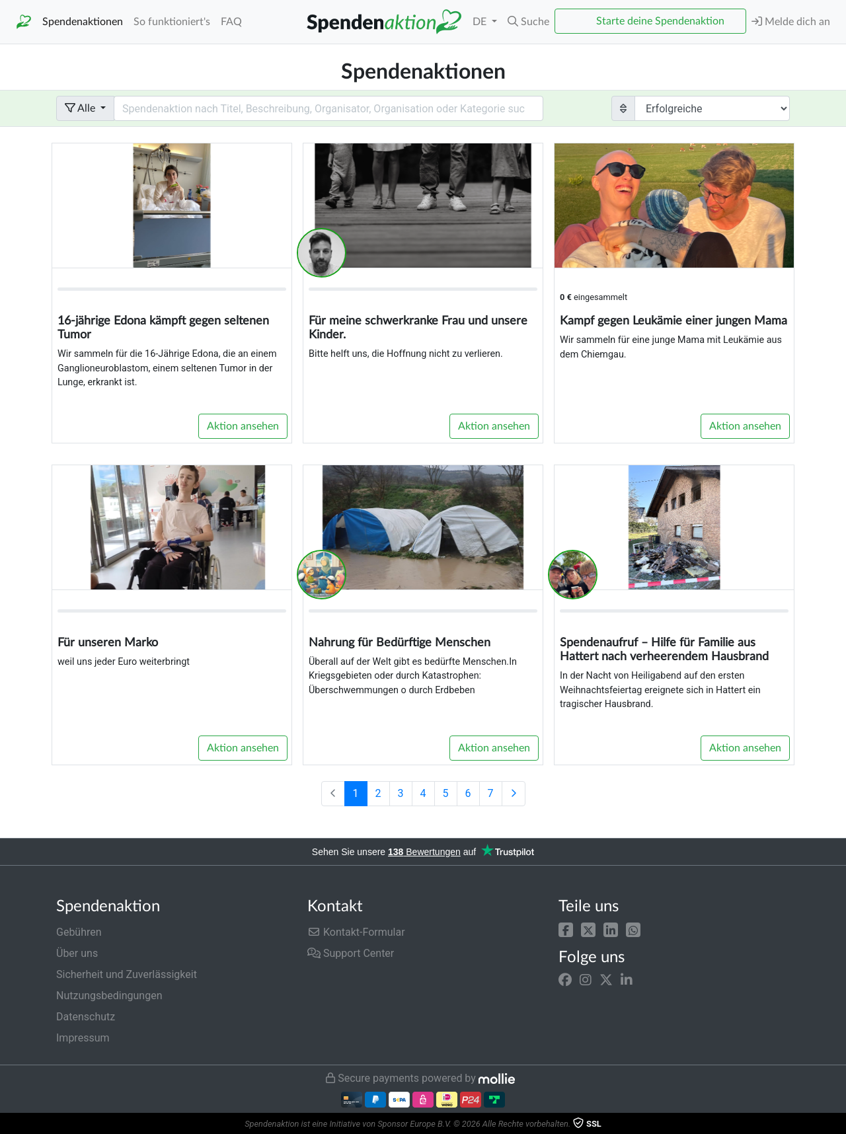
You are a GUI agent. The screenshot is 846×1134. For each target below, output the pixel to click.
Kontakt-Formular (356, 932)
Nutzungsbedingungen (109, 995)
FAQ (231, 22)
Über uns (77, 953)
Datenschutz (85, 1016)
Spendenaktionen (82, 22)
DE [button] (481, 22)
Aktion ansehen (243, 426)
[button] (565, 929)
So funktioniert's (172, 22)
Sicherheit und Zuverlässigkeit (126, 974)
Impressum (83, 1038)
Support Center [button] (350, 953)
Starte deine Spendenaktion (660, 21)
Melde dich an (790, 21)
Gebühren (79, 932)
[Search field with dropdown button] (328, 108)
